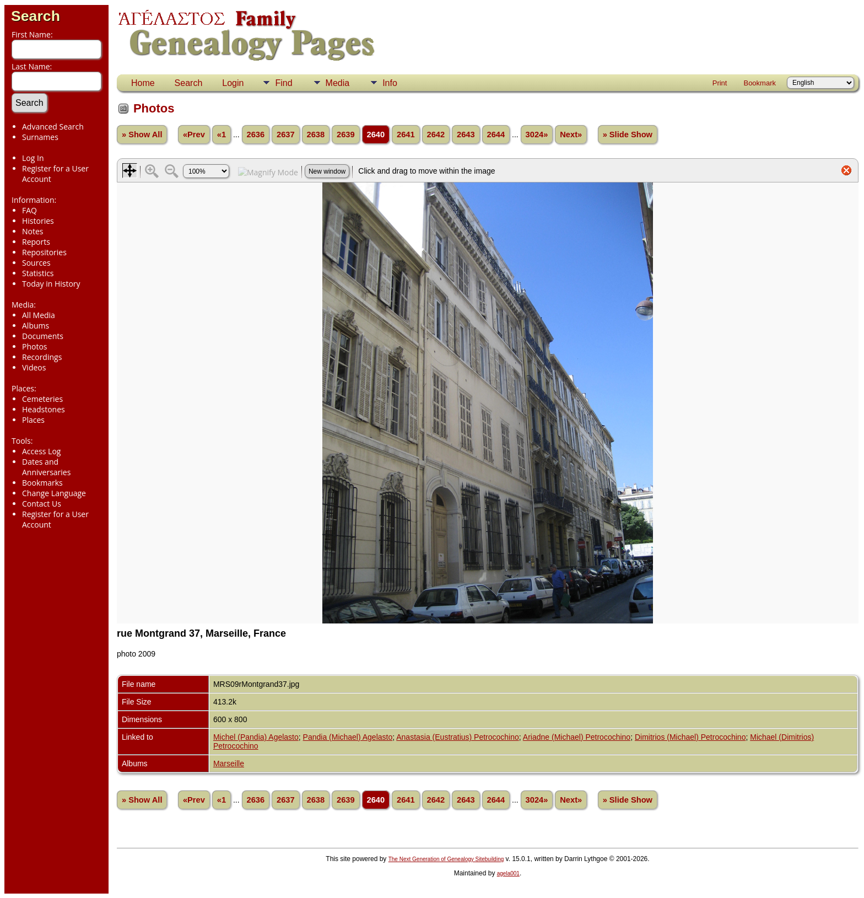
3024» (537, 134)
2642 (436, 134)
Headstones (43, 409)
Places (33, 420)
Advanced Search (53, 126)
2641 (406, 134)
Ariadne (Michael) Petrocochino (576, 737)
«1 (221, 134)
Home (143, 83)
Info (389, 83)
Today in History (51, 283)
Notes (33, 231)
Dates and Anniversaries (46, 466)
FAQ (29, 210)
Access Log (41, 451)
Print (719, 83)
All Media (38, 315)
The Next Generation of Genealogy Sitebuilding (446, 859)
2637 (286, 134)
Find (283, 83)
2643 (466, 134)
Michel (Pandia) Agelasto (256, 737)
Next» (571, 134)
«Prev (194, 134)
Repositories (44, 252)
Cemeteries (42, 399)
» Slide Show (627, 134)
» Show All (142, 134)
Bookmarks (42, 482)
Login (233, 83)
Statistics (38, 273)
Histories (38, 221)
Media (338, 83)
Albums (35, 325)
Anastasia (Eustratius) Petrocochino (457, 737)
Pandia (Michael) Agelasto (348, 737)
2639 (346, 134)
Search (35, 16)
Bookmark (759, 83)
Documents (42, 336)
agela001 (508, 873)
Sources (36, 262)
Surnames (40, 137)
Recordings (42, 357)
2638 (316, 134)
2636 (256, 134)
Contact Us (41, 503)
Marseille (228, 763)
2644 (496, 134)
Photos (34, 346)
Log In (33, 158)
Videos (34, 367)
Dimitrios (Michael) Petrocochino (690, 737)
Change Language (54, 493)
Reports (36, 241)
